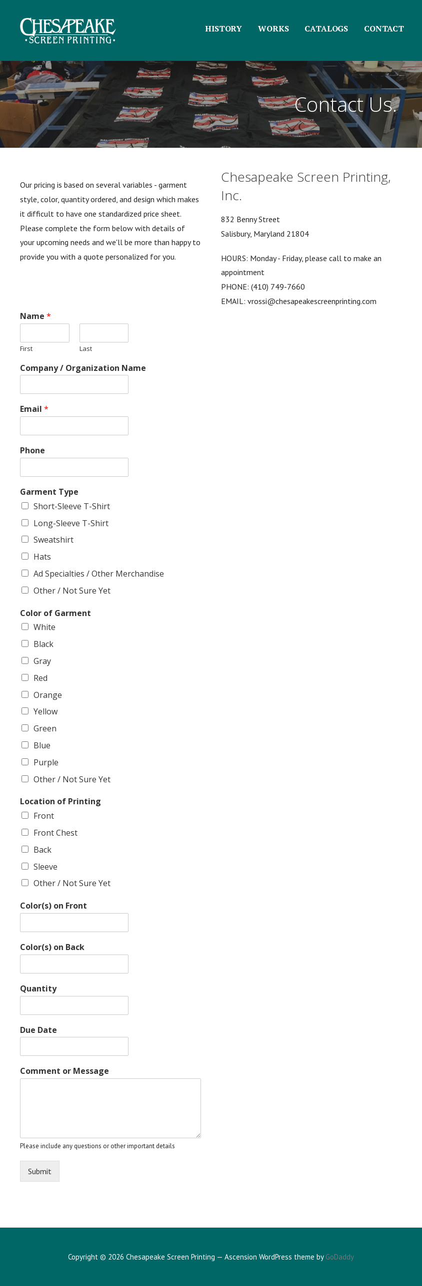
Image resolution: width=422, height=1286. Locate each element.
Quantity (38, 988)
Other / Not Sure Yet (72, 590)
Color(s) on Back (52, 947)
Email (34, 409)
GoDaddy (340, 1257)
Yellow (46, 711)
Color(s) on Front (53, 906)
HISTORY (223, 28)
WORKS (273, 28)
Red (41, 677)
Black (44, 644)
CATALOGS (326, 28)
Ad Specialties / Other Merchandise (99, 573)
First (26, 348)
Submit (40, 1171)
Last (86, 348)
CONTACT (384, 28)
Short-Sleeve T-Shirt (72, 506)
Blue (42, 745)
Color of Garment (55, 613)
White (45, 627)
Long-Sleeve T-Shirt (71, 523)
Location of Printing (60, 801)
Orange (48, 694)
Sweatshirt (54, 539)
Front (44, 815)
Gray (42, 660)
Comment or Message (64, 1071)
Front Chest (56, 832)
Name (35, 316)
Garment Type (49, 492)
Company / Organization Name (83, 368)
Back (43, 849)
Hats (42, 556)
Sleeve (46, 866)
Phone (32, 450)
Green (45, 728)
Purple (46, 762)
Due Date (38, 1030)
